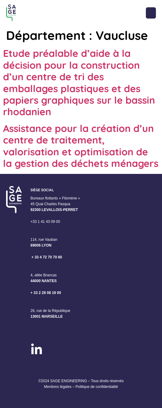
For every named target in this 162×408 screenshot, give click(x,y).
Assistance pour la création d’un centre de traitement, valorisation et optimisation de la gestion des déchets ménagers (80, 145)
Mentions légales (58, 387)
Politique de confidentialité (97, 387)
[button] (151, 13)
